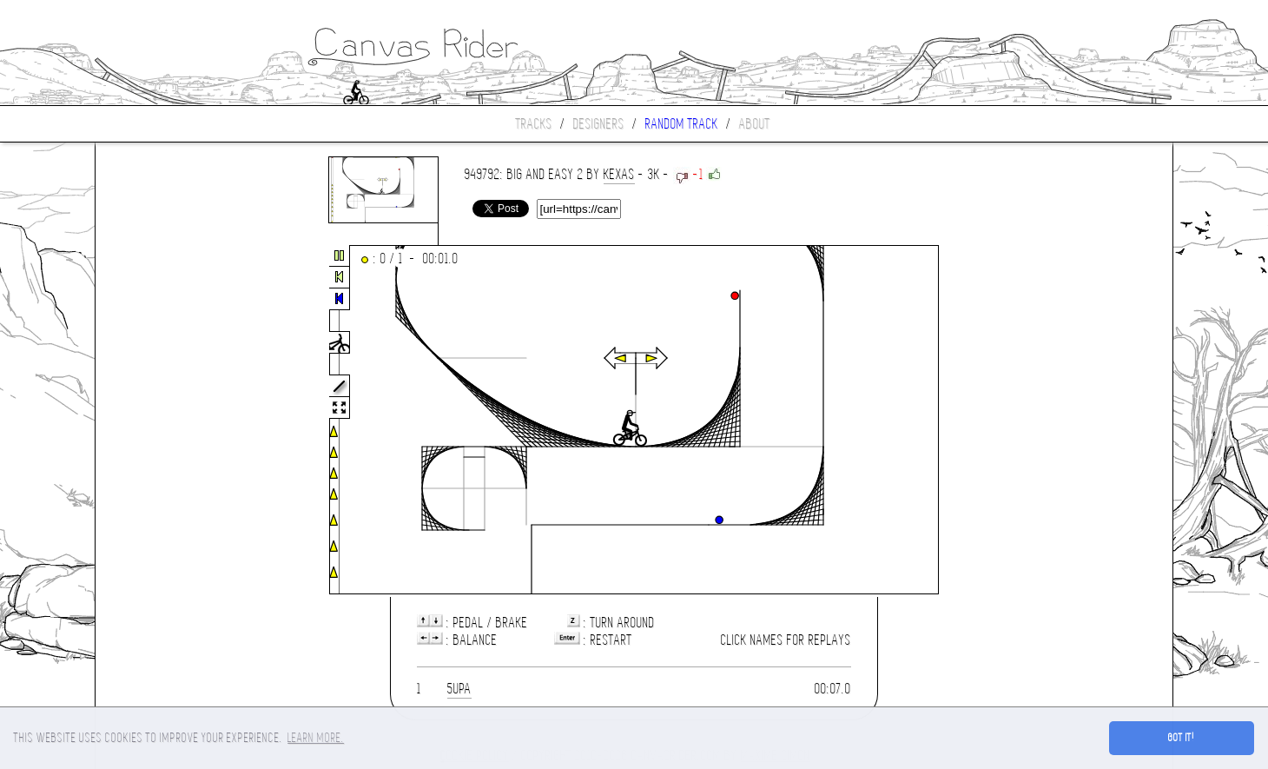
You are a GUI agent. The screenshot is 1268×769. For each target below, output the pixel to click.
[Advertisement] (168, 420)
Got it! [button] (1181, 738)
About (754, 124)
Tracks (534, 124)
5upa (459, 689)
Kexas (619, 174)
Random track (681, 124)
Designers (598, 124)
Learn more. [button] (315, 738)
